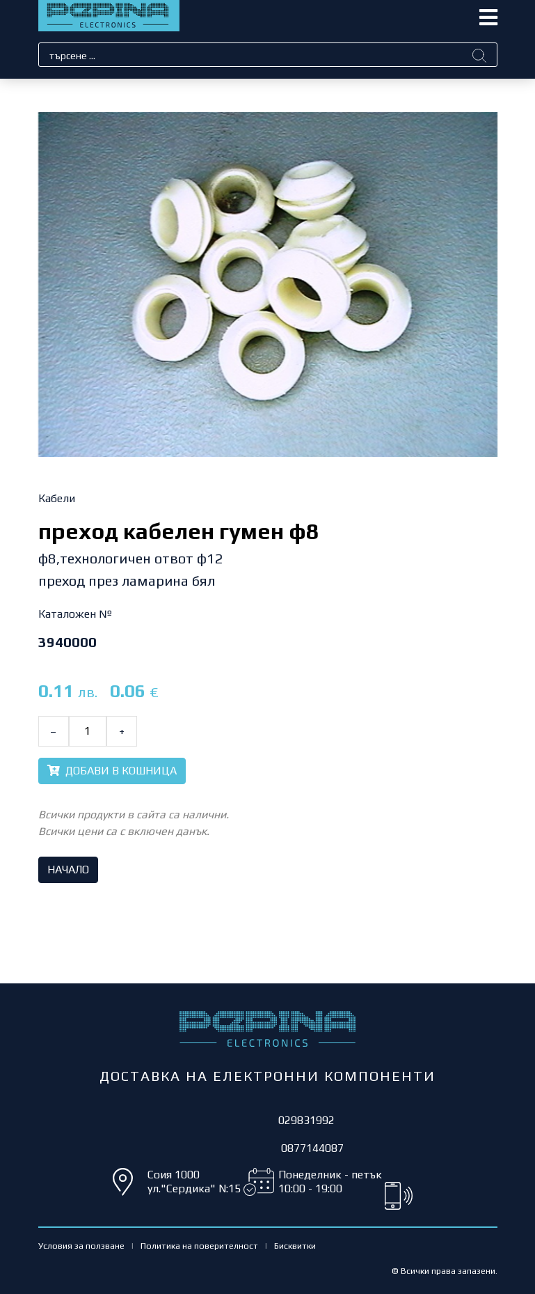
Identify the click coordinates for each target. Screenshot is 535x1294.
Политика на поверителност (199, 1245)
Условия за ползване (81, 1245)
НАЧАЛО (68, 869)
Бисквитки (295, 1245)
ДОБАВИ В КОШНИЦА (112, 770)
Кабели (56, 498)
